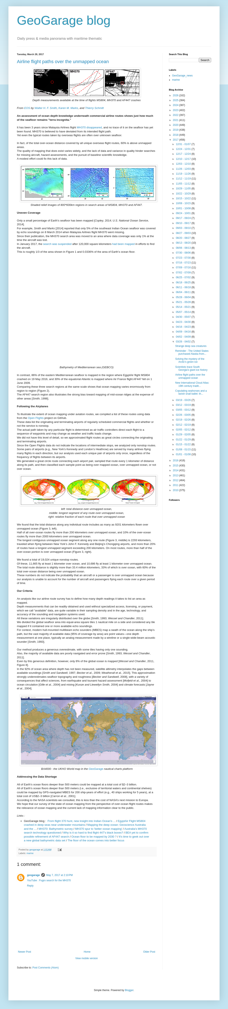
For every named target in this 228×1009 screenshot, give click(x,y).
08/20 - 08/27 (183, 237)
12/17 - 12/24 (183, 153)
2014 (176, 470)
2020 (176, 125)
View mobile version (86, 958)
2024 (176, 105)
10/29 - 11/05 (183, 188)
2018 (176, 134)
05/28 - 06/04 (183, 297)
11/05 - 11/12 (183, 183)
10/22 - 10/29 (183, 193)
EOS (27, 108)
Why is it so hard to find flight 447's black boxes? (93, 832)
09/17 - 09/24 (183, 218)
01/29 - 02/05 (183, 434)
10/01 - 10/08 (183, 208)
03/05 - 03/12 (183, 409)
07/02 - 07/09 (183, 272)
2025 (176, 100)
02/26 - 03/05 (183, 414)
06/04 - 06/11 (183, 292)
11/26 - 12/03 (183, 168)
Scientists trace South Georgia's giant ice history (191, 368)
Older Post (149, 951)
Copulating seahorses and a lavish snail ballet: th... (191, 392)
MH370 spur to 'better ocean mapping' (98, 828)
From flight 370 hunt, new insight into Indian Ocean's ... (81, 821)
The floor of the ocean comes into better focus (96, 840)
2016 (176, 460)
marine (30, 853)
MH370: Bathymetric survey (56, 828)
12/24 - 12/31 (183, 149)
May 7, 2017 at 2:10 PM (59, 875)
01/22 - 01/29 (183, 439)
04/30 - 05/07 (183, 316)
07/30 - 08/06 (183, 252)
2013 (176, 475)
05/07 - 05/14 (183, 312)
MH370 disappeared (89, 127)
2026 (176, 95)
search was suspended (57, 244)
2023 (176, 110)
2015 (176, 465)
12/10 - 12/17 (183, 159)
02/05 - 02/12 (183, 429)
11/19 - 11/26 (183, 173)
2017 (176, 139)
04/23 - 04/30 (183, 321)
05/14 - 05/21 (183, 307)
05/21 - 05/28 (183, 302)
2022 (176, 115)
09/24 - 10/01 (183, 213)
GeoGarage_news (182, 75)
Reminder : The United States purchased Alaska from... (192, 352)
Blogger (129, 990)
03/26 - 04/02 (183, 341)
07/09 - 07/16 (183, 267)
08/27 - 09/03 (183, 233)
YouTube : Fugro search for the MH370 (49, 880)
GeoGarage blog (64, 20)
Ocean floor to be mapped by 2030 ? (94, 836)
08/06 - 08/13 (183, 247)
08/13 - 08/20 (183, 242)
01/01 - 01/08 (183, 454)
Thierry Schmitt (94, 108)
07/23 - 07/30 (183, 257)
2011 (176, 485)
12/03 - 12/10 (183, 163)
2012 (176, 480)
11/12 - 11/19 (183, 178)
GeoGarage (96, 768)
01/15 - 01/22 (183, 444)
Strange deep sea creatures (190, 346)
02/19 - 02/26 (183, 419)
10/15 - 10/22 (183, 198)
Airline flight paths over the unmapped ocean (63, 61)
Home (87, 951)
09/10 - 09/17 (183, 223)
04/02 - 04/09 (183, 336)
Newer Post (24, 951)
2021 (176, 120)
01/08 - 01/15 (183, 449)
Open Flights (36, 418)
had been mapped (123, 244)
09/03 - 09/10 (183, 228)
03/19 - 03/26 (183, 400)
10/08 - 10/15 (183, 203)
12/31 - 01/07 (183, 144)
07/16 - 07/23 (183, 262)
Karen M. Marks (68, 108)
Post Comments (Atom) (45, 967)
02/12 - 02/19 (183, 424)
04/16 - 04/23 (183, 326)
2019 (176, 129)
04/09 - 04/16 (183, 331)
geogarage (33, 875)
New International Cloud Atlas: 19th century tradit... (192, 384)
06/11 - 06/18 (183, 287)
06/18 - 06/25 (183, 282)
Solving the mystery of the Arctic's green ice (189, 360)
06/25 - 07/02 (183, 277)
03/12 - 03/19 (183, 404)
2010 (176, 490)
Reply (30, 885)
